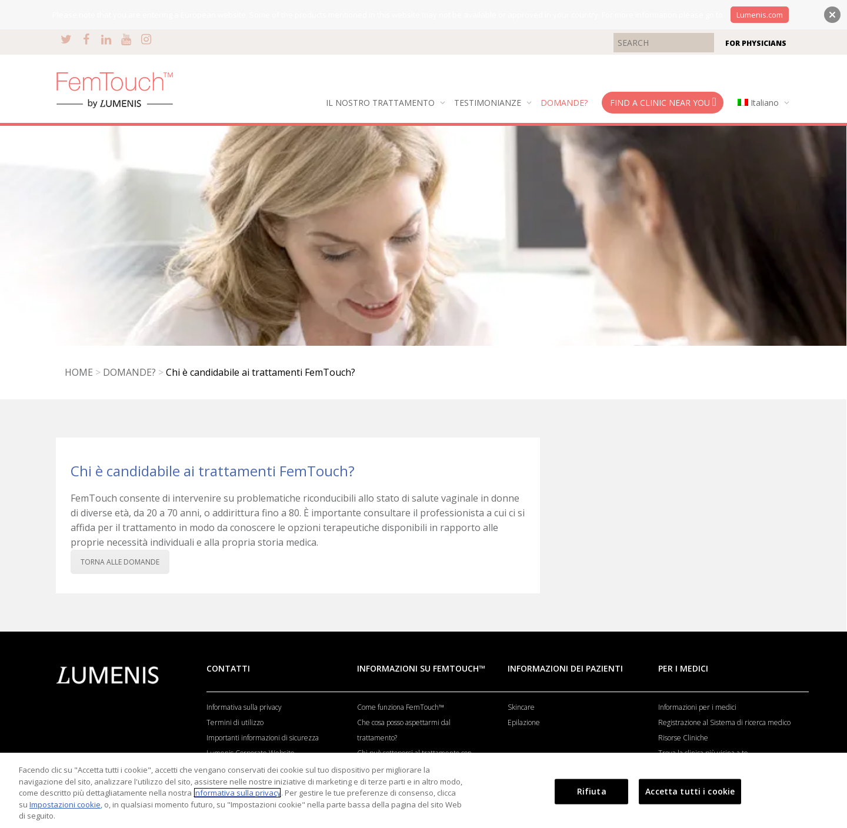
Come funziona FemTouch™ (400, 707)
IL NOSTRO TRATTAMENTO (381, 102)
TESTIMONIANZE (488, 102)
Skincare (521, 707)
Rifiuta (591, 791)
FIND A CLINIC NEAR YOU (663, 102)
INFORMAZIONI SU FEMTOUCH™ (421, 668)
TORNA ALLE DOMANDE (120, 562)
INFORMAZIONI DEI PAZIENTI (565, 668)
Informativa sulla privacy (244, 707)
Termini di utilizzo (235, 722)
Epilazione (524, 722)
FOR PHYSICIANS (755, 43)
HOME (79, 372)
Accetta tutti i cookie (690, 791)
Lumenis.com (759, 14)
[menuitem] (761, 102)
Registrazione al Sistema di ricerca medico (724, 722)
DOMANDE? (564, 102)
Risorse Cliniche (683, 738)
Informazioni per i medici (697, 707)
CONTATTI (228, 668)
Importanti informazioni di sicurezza (262, 738)
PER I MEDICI (683, 668)
